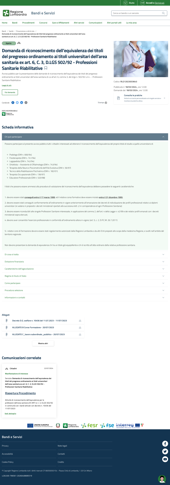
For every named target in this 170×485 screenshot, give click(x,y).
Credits (61, 462)
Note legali (62, 445)
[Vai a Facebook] (165, 444)
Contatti (61, 453)
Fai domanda (10, 92)
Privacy (5, 445)
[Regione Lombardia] (28, 13)
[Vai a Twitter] (165, 451)
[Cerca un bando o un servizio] (139, 13)
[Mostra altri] (43, 343)
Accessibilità (7, 453)
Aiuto (131, 3)
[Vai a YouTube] (165, 459)
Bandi (4, 31)
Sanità (11, 31)
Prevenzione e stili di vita (25, 31)
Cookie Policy (7, 462)
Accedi (149, 3)
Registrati (159, 3)
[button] (46, 68)
